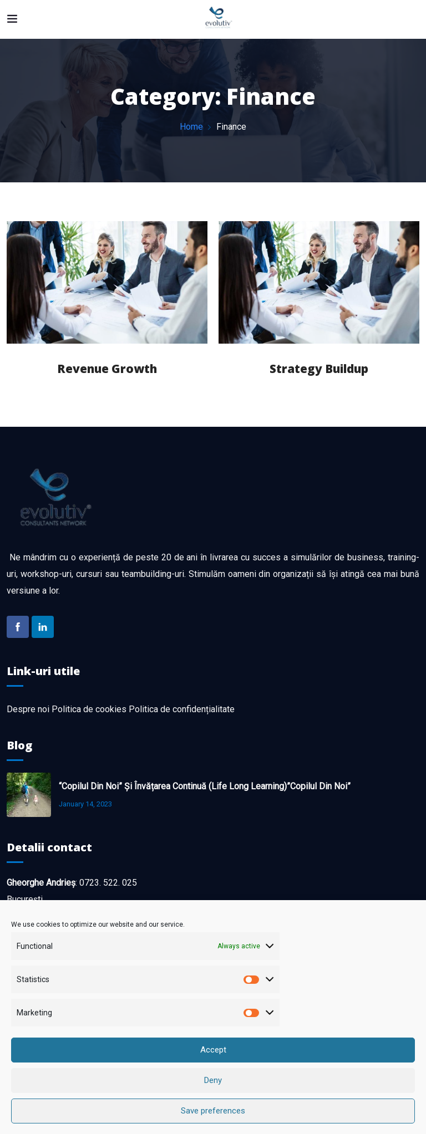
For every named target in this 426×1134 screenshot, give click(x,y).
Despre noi (28, 709)
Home (191, 126)
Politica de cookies (89, 709)
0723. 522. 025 (108, 882)
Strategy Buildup (319, 368)
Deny (213, 1096)
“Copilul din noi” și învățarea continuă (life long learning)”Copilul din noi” (205, 786)
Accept (213, 1066)
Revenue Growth (107, 368)
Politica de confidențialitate (182, 709)
